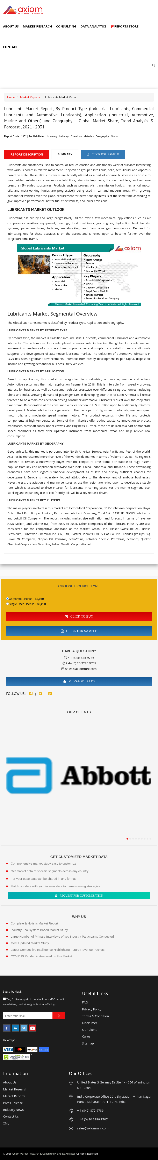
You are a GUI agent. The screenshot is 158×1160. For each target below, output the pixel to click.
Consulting (66, 26)
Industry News (13, 1109)
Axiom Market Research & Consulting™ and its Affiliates (44, 1153)
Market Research (37, 26)
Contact (10, 47)
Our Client (89, 1029)
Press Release (13, 1103)
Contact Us (11, 1116)
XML (6, 1123)
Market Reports (30, 97)
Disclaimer (89, 1023)
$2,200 (41, 604)
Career (87, 1036)
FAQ (85, 1002)
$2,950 (39, 599)
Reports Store (125, 26)
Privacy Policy (91, 1009)
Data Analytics (93, 26)
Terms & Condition (95, 1016)
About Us (11, 26)
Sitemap (88, 1043)
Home (11, 97)
